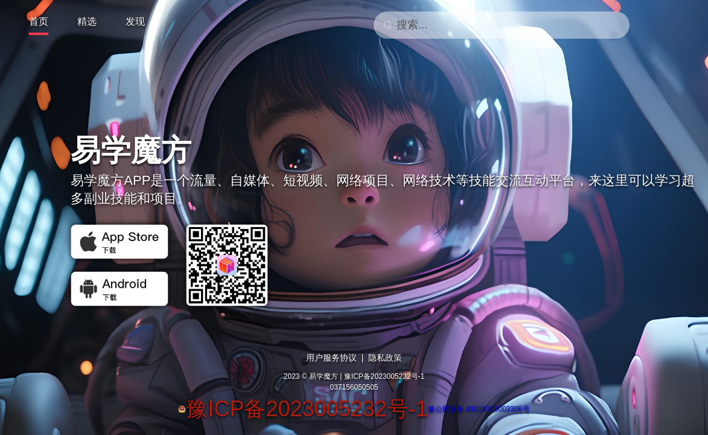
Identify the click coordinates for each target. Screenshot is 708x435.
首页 (38, 21)
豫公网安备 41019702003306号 (479, 409)
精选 (87, 21)
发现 (135, 21)
